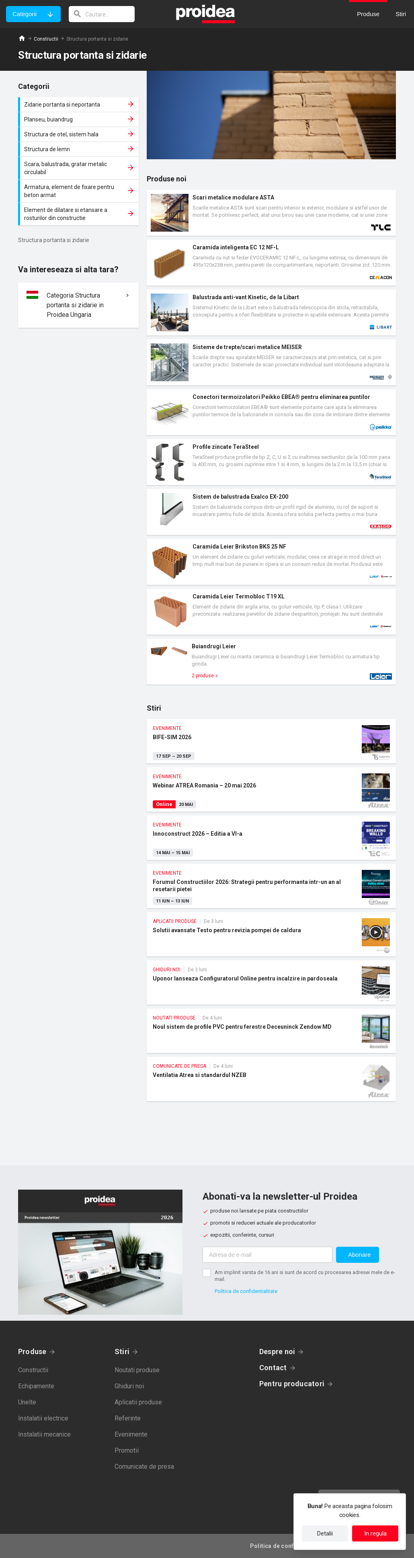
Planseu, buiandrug (79, 119)
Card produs (271, 213)
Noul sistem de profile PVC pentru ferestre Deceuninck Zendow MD (271, 1031)
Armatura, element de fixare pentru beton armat (79, 191)
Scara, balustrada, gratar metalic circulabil (79, 168)
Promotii (127, 1450)
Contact (273, 1367)
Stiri (122, 1351)
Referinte (128, 1418)
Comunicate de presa (144, 1466)
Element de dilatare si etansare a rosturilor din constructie (79, 214)
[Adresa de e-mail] (267, 1255)
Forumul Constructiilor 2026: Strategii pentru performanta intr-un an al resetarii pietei (271, 886)
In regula (375, 1533)
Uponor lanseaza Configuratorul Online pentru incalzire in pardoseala (271, 982)
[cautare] (102, 14)
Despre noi (277, 1351)
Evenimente (131, 1434)
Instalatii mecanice (44, 1434)
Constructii (46, 39)
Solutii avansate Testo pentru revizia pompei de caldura (271, 934)
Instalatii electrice (43, 1418)
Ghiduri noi (129, 1386)
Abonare (359, 1254)
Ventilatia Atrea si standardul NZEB (271, 1079)
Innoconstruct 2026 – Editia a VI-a (271, 838)
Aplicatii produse (138, 1402)
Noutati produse (137, 1370)
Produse (32, 1351)
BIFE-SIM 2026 (271, 741)
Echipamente (36, 1386)
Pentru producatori (291, 1383)
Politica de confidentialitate (246, 1291)
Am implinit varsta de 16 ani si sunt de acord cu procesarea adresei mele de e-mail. (305, 1275)
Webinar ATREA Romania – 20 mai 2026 (271, 789)
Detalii (325, 1533)
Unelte (27, 1402)
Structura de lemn (79, 149)
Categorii (24, 13)
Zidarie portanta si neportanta (79, 104)
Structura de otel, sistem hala (79, 134)
